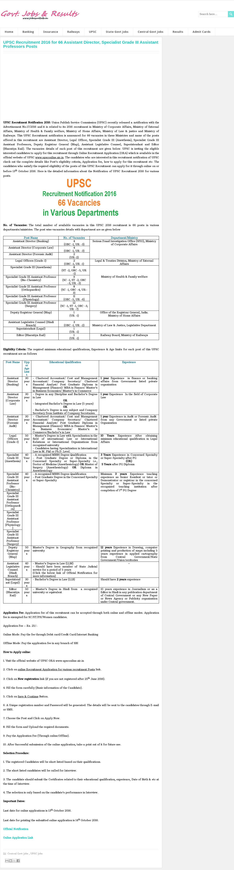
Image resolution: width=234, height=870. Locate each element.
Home (9, 32)
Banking (28, 32)
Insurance (50, 32)
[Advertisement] (81, 88)
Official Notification (15, 829)
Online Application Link (18, 837)
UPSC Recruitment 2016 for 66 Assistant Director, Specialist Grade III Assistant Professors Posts (80, 44)
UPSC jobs (37, 853)
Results (178, 32)
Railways (73, 32)
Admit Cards (202, 32)
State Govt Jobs (117, 32)
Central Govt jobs (18, 853)
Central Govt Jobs (150, 32)
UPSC (92, 32)
